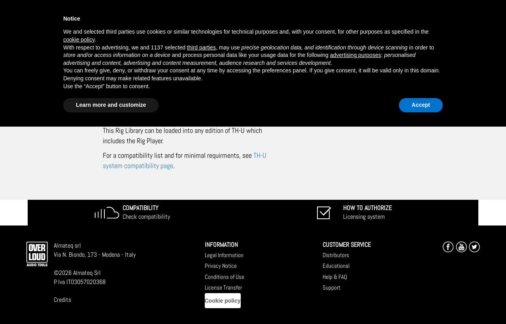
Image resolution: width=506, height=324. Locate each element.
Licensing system (367, 212)
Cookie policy (223, 300)
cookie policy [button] (78, 39)
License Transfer (223, 287)
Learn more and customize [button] (111, 105)
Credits (62, 300)
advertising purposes (355, 55)
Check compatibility (146, 212)
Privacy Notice (221, 265)
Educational (336, 265)
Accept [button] (421, 105)
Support (331, 287)
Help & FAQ (335, 276)
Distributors (336, 255)
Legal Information (224, 255)
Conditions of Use (224, 276)
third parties (201, 47)
